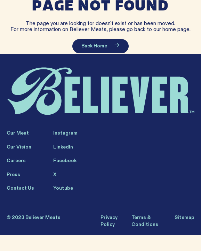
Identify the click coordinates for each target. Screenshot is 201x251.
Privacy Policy (109, 221)
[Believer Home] (101, 91)
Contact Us (20, 188)
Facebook (65, 160)
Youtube (63, 188)
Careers (16, 160)
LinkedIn (63, 147)
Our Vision (19, 147)
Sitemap (184, 217)
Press (13, 174)
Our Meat (18, 133)
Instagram (65, 133)
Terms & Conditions (144, 221)
